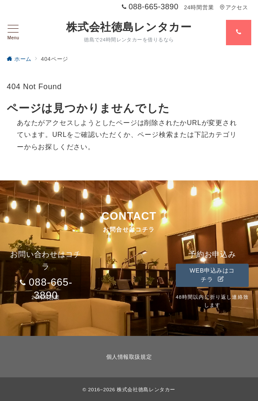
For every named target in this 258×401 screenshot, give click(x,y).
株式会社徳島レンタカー (128, 27)
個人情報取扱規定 (129, 357)
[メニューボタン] (13, 32)
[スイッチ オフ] (239, 33)
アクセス (234, 7)
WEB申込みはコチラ (212, 275)
